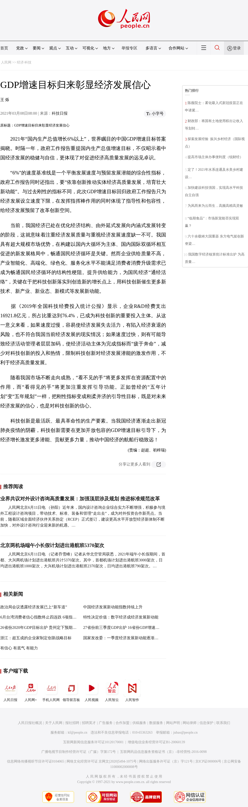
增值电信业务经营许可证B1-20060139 (156, 742)
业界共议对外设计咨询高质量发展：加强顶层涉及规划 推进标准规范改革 (80, 498)
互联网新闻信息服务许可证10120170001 (93, 742)
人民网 (6, 62)
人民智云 (112, 691)
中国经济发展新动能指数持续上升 (113, 607)
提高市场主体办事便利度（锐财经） (215, 157)
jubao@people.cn (185, 732)
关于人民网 (53, 723)
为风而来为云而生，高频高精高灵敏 (215, 206)
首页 (4, 48)
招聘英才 (89, 723)
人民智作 (132, 691)
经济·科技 (24, 62)
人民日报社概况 (30, 723)
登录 (237, 48)
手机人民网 (51, 691)
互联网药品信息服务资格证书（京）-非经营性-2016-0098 (163, 752)
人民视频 (91, 691)
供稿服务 (139, 723)
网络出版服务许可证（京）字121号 (166, 761)
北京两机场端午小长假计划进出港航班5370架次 (52, 545)
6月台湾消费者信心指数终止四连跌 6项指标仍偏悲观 (46, 617)
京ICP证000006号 (208, 761)
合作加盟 (122, 723)
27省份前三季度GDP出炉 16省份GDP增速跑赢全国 (127, 627)
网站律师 (190, 723)
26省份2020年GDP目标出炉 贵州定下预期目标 (40, 627)
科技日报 (60, 113)
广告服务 (106, 723)
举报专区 (129, 48)
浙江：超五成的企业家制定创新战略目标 (36, 638)
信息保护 (206, 723)
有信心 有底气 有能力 (19, 648)
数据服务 (156, 723)
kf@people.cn (77, 732)
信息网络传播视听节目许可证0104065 (35, 761)
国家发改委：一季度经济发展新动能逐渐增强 (122, 638)
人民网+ (30, 691)
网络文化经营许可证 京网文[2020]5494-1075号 (102, 761)
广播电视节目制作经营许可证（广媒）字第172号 (78, 752)
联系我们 (223, 723)
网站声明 (173, 723)
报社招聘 (72, 723)
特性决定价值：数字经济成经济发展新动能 (120, 617)
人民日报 (10, 691)
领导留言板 (71, 691)
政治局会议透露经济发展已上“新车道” (33, 607)
